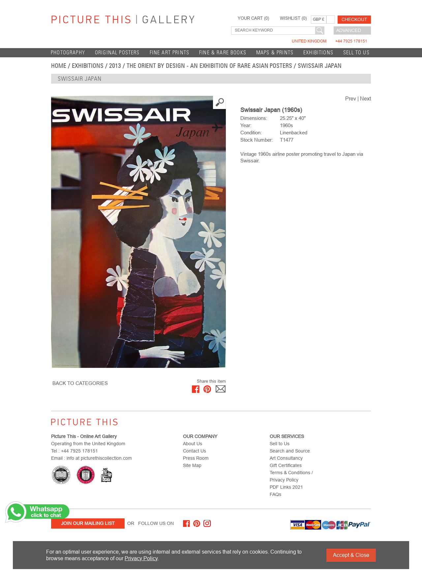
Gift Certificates (286, 465)
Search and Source (290, 450)
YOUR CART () (253, 18)
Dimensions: (253, 118)
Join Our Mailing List (88, 523)
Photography (68, 52)
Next (365, 98)
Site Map (192, 465)
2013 (115, 65)
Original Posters (117, 52)
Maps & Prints (274, 52)
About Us (192, 443)
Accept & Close (351, 555)
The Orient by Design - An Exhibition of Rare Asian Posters (209, 65)
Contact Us (194, 450)
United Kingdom (329, 41)
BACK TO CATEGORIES (80, 383)
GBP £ (318, 19)
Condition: (251, 132)
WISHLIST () (293, 18)
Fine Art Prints (170, 52)
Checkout (354, 19)
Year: (246, 125)
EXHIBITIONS (318, 52)
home (58, 65)
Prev (350, 98)
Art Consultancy (286, 458)
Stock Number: (256, 140)
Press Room (196, 458)
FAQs (275, 494)
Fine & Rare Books (222, 52)
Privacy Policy (141, 558)
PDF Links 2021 (286, 487)
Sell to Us (356, 52)
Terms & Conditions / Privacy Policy (291, 476)
